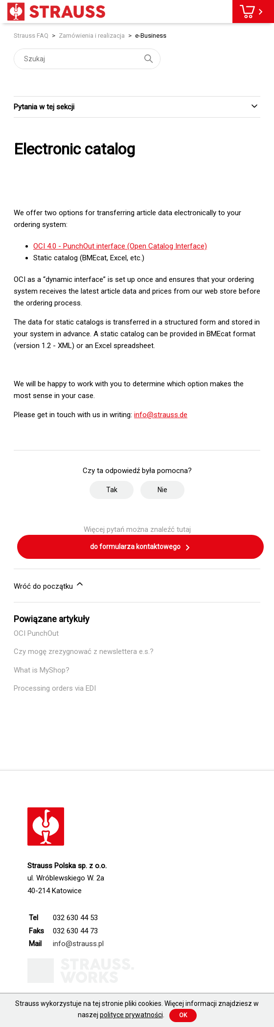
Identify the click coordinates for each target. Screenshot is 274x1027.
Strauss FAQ (32, 35)
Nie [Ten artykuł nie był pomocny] (162, 490)
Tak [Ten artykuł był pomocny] (111, 490)
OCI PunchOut (36, 633)
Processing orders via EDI (55, 688)
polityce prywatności (131, 1015)
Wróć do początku (49, 585)
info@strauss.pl (78, 943)
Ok (183, 1015)
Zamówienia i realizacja (92, 35)
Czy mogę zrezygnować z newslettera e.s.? (84, 651)
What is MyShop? (41, 670)
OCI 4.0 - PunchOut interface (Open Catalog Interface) (120, 246)
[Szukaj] (87, 59)
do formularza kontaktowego (140, 547)
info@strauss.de (160, 414)
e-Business (150, 35)
